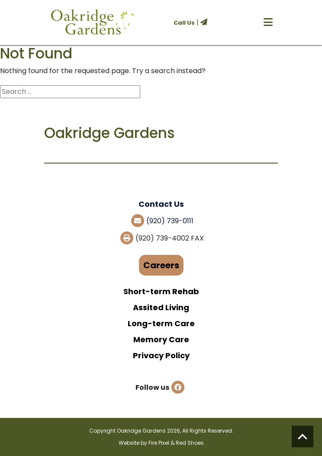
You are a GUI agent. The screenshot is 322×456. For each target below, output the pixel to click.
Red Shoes (190, 442)
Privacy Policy (161, 355)
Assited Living (161, 307)
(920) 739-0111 (169, 221)
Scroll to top (302, 436)
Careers (161, 265)
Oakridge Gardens (141, 430)
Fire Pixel (158, 442)
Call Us (184, 23)
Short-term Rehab (161, 291)
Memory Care (161, 339)
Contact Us (161, 204)
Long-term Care (161, 323)
